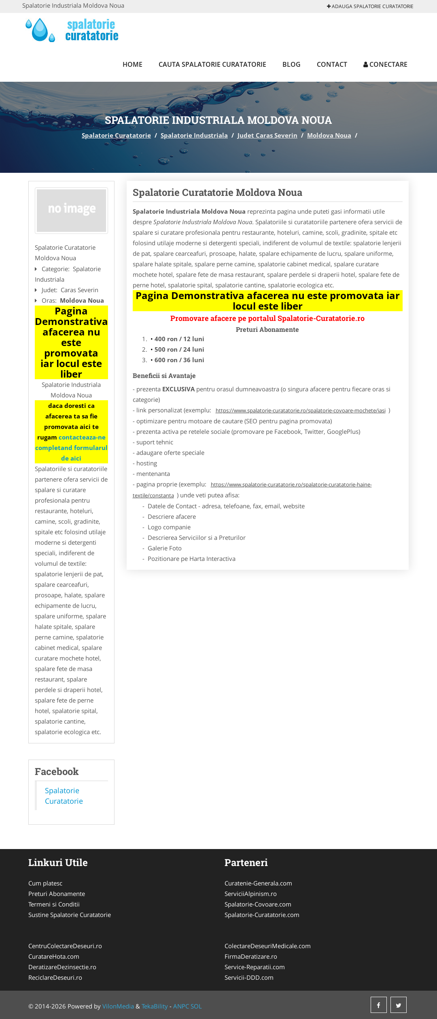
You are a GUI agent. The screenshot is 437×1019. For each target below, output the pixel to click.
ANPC (181, 1006)
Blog (291, 64)
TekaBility (155, 1006)
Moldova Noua (329, 135)
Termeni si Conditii (54, 904)
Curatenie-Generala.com (258, 883)
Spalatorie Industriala (194, 135)
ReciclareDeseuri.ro (55, 977)
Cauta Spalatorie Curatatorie (212, 64)
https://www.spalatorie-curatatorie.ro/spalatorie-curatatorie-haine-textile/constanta (252, 490)
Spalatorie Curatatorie (116, 135)
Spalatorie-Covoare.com (258, 904)
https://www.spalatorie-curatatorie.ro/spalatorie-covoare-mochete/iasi (301, 410)
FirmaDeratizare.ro (251, 956)
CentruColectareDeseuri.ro (65, 946)
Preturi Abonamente (56, 894)
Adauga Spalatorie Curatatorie (370, 6)
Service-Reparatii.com (255, 967)
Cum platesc (45, 883)
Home (132, 64)
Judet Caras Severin (267, 135)
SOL (196, 1006)
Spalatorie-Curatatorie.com (262, 915)
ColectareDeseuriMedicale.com (268, 946)
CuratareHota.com (53, 956)
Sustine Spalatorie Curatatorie (69, 915)
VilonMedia (118, 1006)
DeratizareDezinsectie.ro (62, 967)
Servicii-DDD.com (249, 977)
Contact (332, 64)
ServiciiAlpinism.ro (251, 894)
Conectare (385, 64)
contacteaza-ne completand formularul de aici (71, 447)
